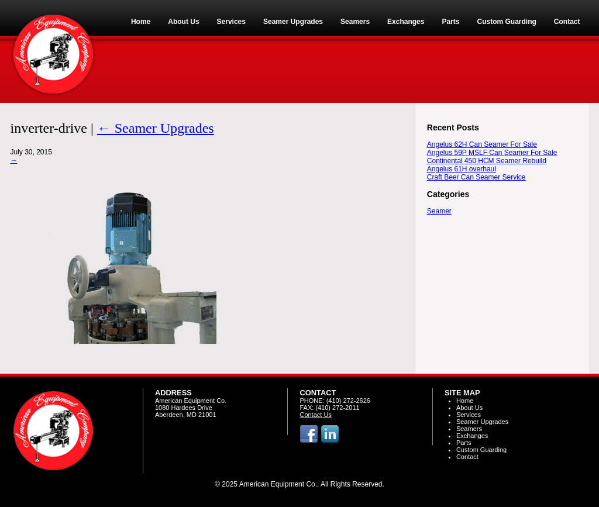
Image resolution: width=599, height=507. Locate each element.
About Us (469, 407)
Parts (463, 442)
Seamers (469, 428)
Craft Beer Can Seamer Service (476, 177)
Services (468, 414)
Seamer (439, 211)
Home (464, 400)
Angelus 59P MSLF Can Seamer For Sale (492, 153)
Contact (467, 456)
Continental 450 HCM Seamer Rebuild (486, 161)
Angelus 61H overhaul (461, 169)
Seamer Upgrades (155, 128)
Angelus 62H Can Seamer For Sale (482, 144)
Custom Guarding (481, 449)
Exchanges (472, 435)
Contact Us (315, 414)
